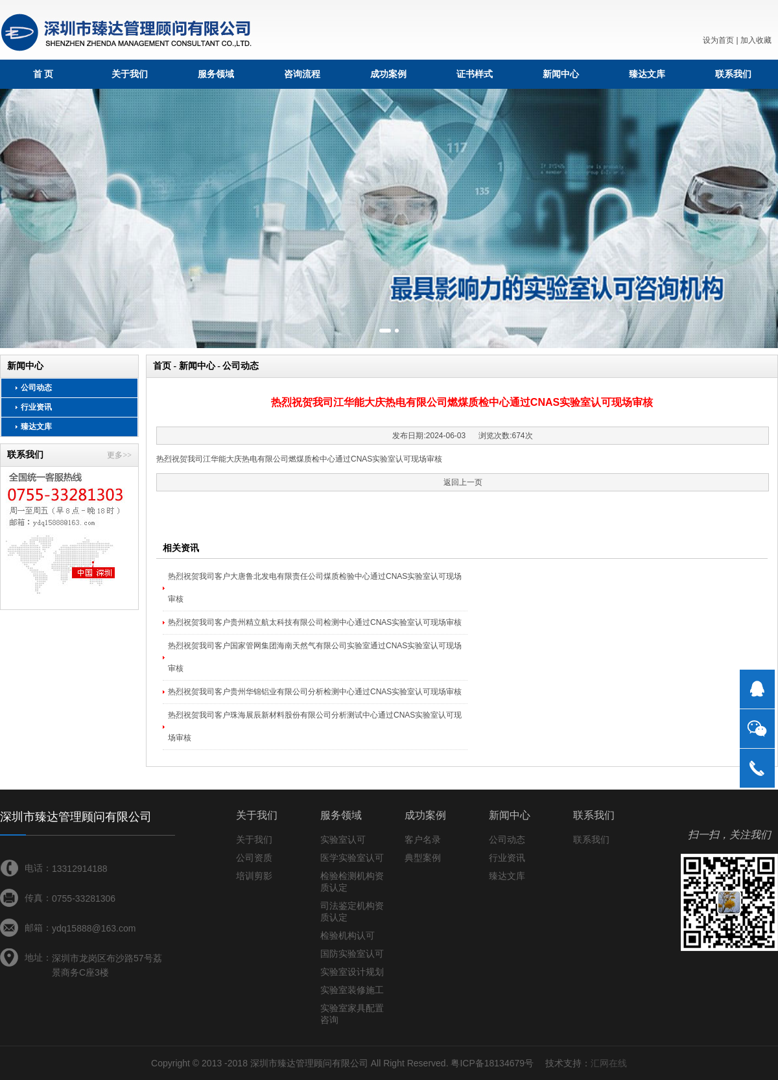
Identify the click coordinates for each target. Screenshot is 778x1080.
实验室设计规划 (352, 972)
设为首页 (718, 40)
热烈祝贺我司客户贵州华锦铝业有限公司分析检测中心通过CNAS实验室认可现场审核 (315, 691)
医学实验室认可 (352, 857)
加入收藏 (756, 40)
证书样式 (474, 74)
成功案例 (388, 74)
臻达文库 (647, 74)
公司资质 (254, 857)
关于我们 (130, 74)
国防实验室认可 (352, 953)
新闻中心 (561, 74)
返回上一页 (462, 482)
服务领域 (216, 74)
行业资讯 (36, 407)
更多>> (119, 455)
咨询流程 (302, 74)
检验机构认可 (347, 935)
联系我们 (733, 74)
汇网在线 (609, 1063)
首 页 (43, 74)
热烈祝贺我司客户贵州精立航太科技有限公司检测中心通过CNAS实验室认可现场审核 (315, 622)
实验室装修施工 (352, 990)
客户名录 (423, 839)
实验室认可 (343, 839)
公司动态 (36, 387)
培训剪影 (254, 876)
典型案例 (423, 857)
